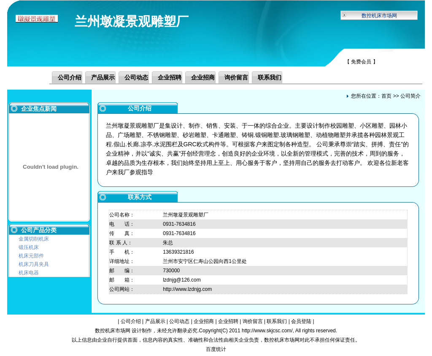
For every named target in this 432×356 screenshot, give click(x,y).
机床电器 (29, 273)
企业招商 (203, 77)
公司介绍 (69, 77)
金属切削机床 (34, 239)
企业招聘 (169, 77)
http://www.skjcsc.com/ (267, 331)
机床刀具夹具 (34, 264)
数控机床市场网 (379, 16)
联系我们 (269, 77)
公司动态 (136, 77)
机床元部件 (31, 256)
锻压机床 (29, 247)
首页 (386, 96)
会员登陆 (301, 321)
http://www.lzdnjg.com (187, 289)
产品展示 (103, 77)
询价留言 (236, 77)
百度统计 (216, 349)
